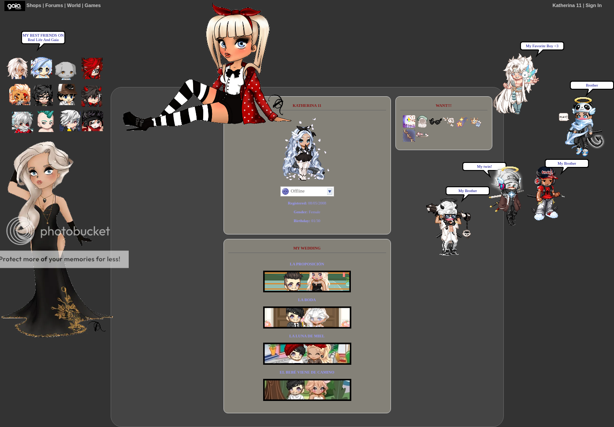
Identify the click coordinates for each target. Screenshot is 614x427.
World (74, 5)
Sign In (593, 5)
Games (93, 5)
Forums (54, 5)
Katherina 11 (566, 5)
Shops (33, 5)
